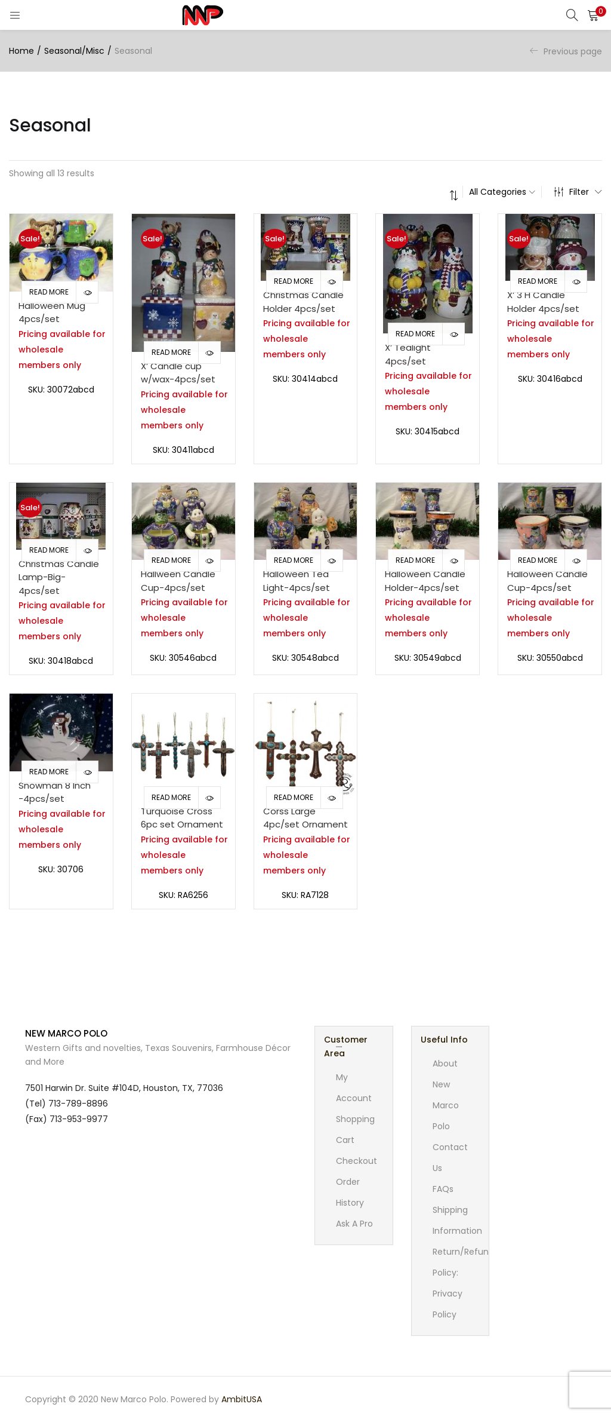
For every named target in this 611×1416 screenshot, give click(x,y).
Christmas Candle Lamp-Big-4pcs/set (58, 577)
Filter (578, 192)
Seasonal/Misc (74, 51)
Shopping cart (355, 1129)
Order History (350, 1192)
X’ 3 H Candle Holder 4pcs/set (543, 302)
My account (354, 1087)
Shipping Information (457, 1220)
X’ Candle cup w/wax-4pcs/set (178, 373)
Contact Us (450, 1157)
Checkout (356, 1161)
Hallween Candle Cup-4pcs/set (178, 581)
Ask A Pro (354, 1224)
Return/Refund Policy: (463, 1262)
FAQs (443, 1189)
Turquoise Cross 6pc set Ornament (182, 818)
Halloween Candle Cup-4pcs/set (547, 581)
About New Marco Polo (446, 1095)
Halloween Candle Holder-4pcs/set (425, 581)
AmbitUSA (241, 1399)
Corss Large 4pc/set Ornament (305, 818)
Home (21, 51)
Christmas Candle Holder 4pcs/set (303, 302)
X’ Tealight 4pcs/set (408, 354)
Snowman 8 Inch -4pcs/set (54, 792)
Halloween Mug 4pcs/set (51, 312)
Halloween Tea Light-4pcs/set (296, 581)
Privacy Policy (447, 1304)
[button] (593, 15)
